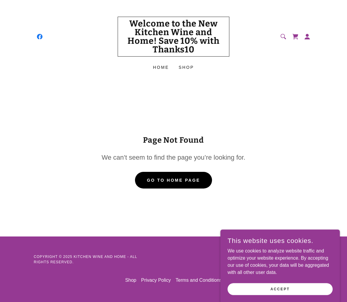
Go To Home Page (173, 180)
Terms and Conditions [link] (199, 280)
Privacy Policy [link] (156, 280)
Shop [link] (186, 67)
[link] (40, 37)
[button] (307, 37)
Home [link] (161, 67)
